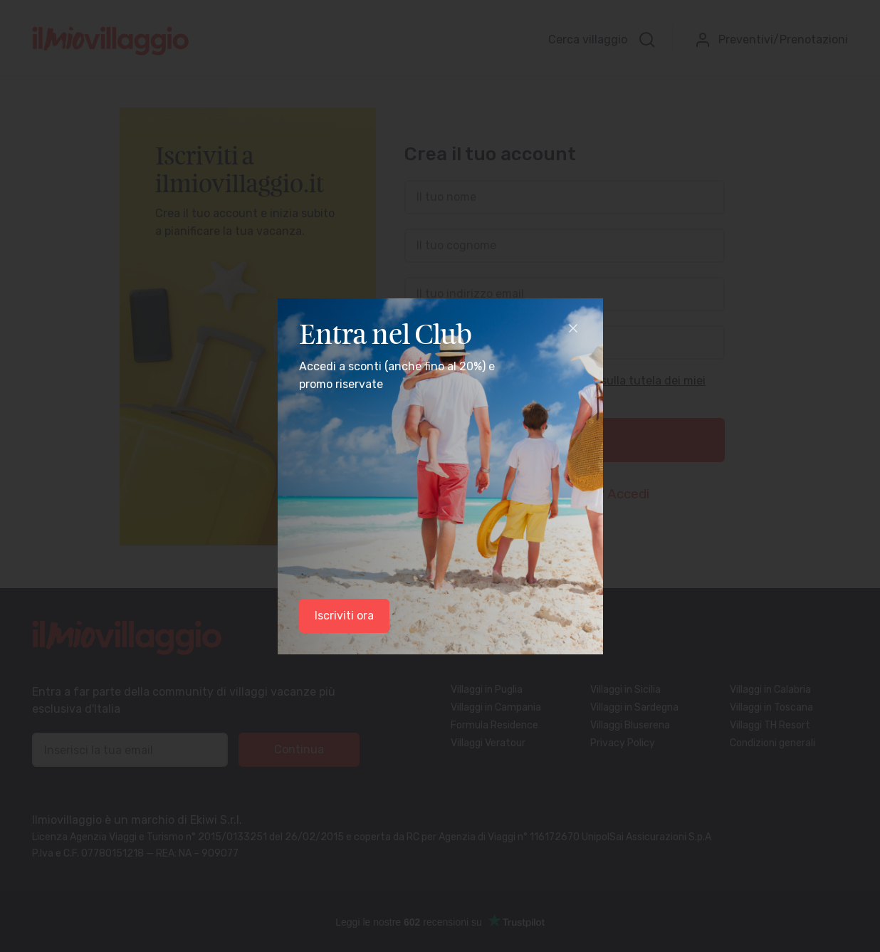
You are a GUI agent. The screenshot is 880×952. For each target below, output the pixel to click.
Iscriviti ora (344, 615)
